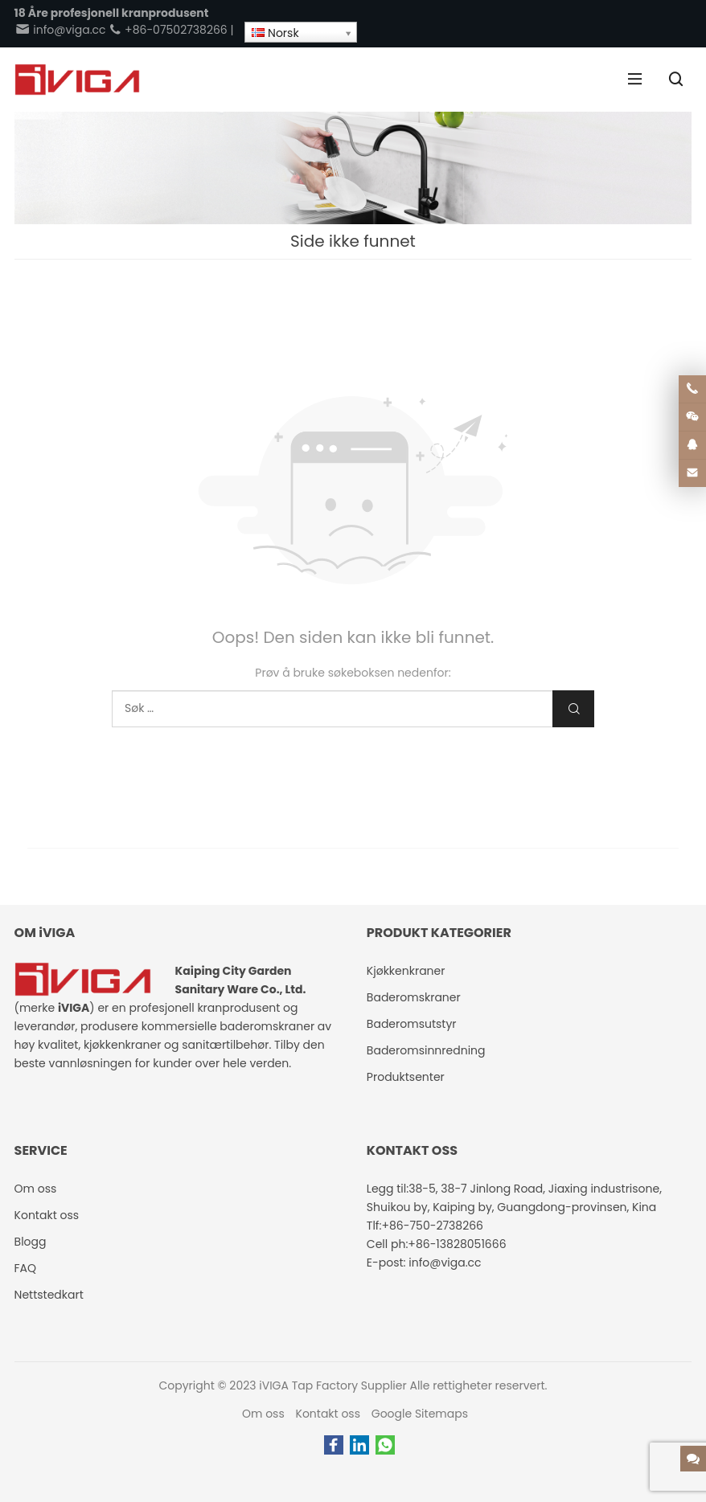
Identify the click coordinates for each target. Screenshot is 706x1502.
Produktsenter (406, 1077)
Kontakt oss (328, 1414)
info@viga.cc (60, 30)
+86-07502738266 (168, 30)
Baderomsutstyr (412, 1024)
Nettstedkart (49, 1295)
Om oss (263, 1414)
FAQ (25, 1268)
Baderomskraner (414, 997)
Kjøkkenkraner (406, 971)
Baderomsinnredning (426, 1050)
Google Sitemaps (419, 1414)
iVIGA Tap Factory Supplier (332, 1385)
